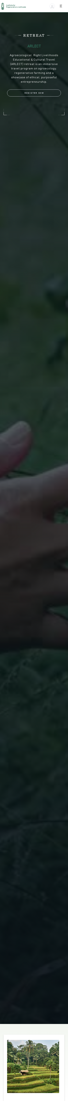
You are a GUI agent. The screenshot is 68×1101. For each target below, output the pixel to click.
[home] (15, 6)
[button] (52, 6)
